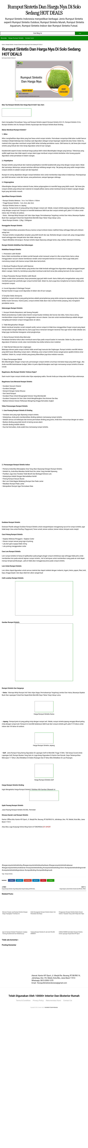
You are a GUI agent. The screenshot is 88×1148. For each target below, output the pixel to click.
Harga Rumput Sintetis (15, 38)
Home (3, 44)
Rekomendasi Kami (53, 1000)
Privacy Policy (38, 1000)
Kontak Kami (29, 38)
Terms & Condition (23, 1000)
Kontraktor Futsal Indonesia (51, 1007)
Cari (80, 33)
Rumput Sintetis (9, 44)
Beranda (4, 38)
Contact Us (67, 1000)
